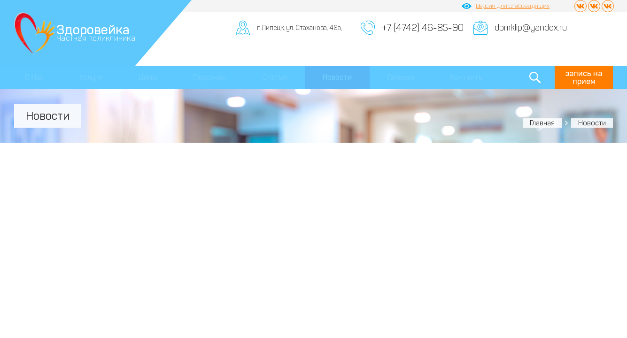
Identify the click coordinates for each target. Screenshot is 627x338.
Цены (148, 77)
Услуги (91, 77)
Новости (337, 77)
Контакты (467, 77)
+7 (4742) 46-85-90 (423, 27)
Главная (542, 123)
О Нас (34, 77)
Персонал (209, 77)
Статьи (274, 77)
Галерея (400, 77)
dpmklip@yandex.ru (531, 28)
